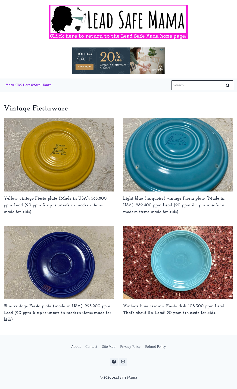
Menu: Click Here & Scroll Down (28, 85)
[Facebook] (114, 362)
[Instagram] (123, 362)
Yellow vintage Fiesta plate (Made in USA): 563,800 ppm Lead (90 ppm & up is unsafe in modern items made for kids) (55, 205)
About (76, 346)
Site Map (108, 346)
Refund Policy (155, 346)
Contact (91, 346)
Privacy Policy (130, 346)
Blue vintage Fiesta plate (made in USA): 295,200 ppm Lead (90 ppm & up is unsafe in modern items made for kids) (57, 313)
